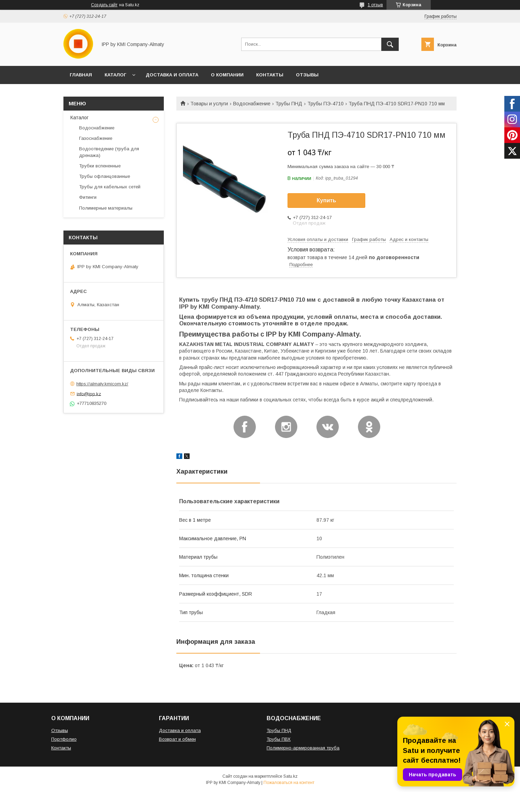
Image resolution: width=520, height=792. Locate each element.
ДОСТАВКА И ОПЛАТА (172, 74)
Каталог (79, 117)
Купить (326, 200)
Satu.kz (290, 776)
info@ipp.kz (89, 393)
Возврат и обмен (177, 739)
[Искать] (390, 44)
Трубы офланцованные (104, 176)
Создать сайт (104, 4)
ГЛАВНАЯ (81, 74)
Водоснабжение (251, 103)
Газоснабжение (95, 138)
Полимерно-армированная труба (303, 747)
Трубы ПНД (288, 103)
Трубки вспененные (100, 165)
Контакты (61, 747)
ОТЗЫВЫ (307, 74)
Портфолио (64, 739)
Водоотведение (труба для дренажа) (109, 152)
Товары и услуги (209, 103)
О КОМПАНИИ (227, 74)
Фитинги (88, 197)
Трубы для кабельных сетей (109, 186)
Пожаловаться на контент (288, 782)
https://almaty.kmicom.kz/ (102, 383)
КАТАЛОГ (115, 74)
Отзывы (59, 730)
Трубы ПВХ (279, 739)
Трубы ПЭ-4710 (325, 103)
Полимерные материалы (105, 208)
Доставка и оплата (180, 730)
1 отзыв (375, 4)
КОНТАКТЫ (269, 74)
